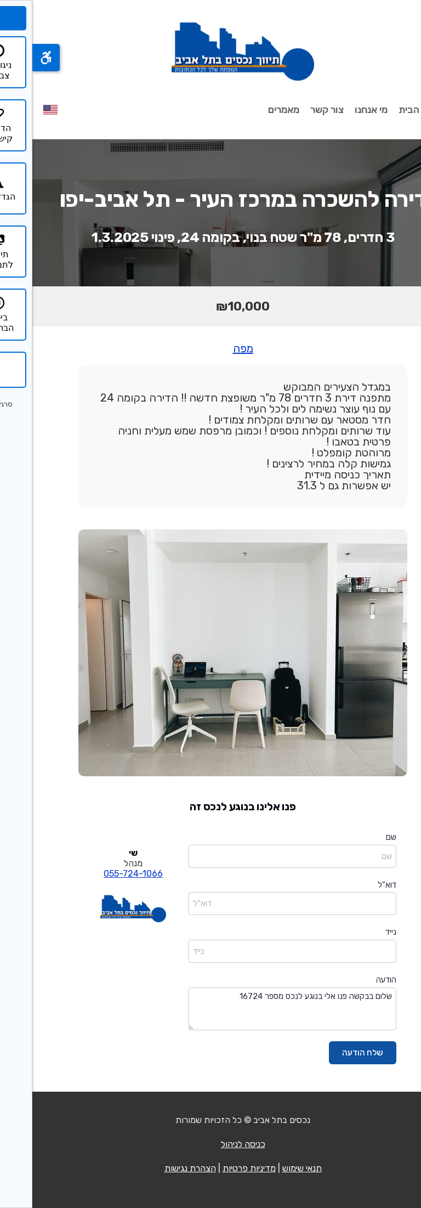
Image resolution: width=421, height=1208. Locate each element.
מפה (211, 348)
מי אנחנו (338, 110)
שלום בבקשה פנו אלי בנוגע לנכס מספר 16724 (260, 1009)
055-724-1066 (100, 873)
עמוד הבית (388, 110)
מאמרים (251, 110)
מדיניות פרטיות (216, 1168)
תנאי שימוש (269, 1168)
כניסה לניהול (211, 1144)
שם (359, 837)
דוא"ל (354, 885)
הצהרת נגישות (158, 1168)
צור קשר (294, 110)
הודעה (354, 980)
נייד (358, 932)
